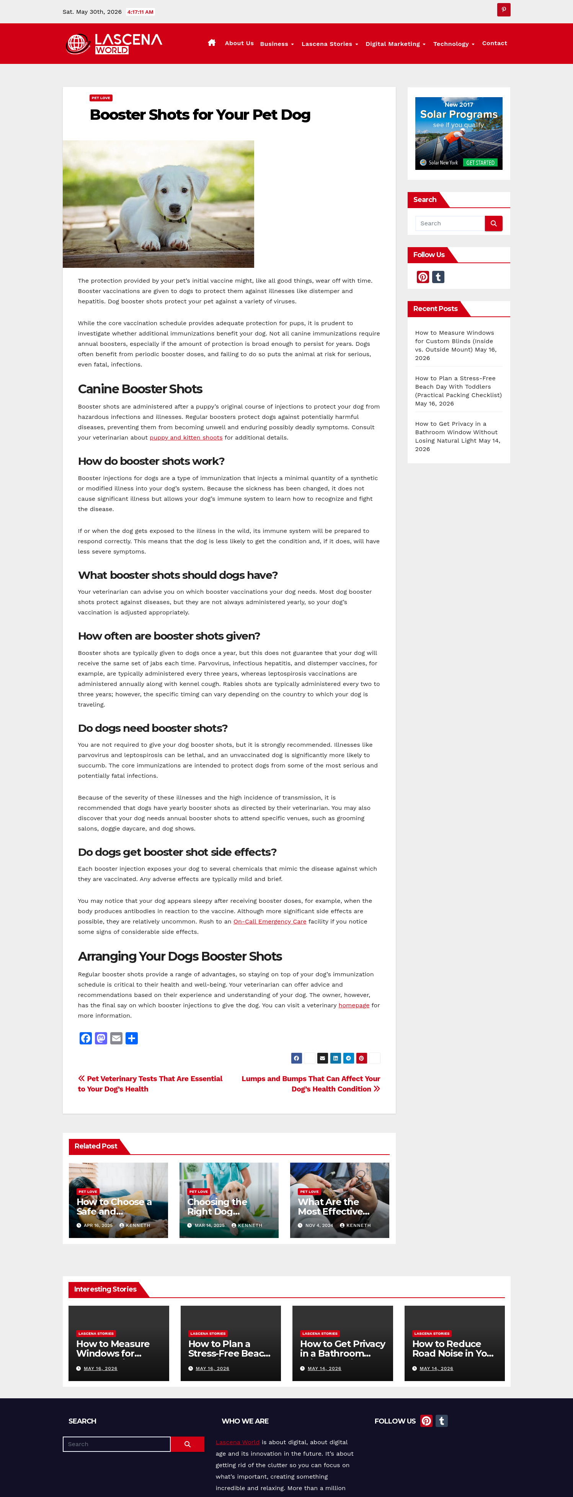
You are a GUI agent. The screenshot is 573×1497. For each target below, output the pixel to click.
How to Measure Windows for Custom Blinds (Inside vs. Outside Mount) (455, 341)
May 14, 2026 (324, 1368)
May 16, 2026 (100, 1368)
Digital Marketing (397, 43)
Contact (495, 43)
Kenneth (134, 1225)
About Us (245, 43)
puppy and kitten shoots (186, 437)
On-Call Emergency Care (270, 921)
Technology (453, 43)
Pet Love (101, 98)
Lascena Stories (333, 43)
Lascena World (238, 1442)
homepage (354, 1005)
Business (281, 43)
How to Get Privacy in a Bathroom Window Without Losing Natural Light (456, 432)
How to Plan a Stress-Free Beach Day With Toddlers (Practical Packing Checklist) (458, 387)
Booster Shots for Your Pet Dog (200, 115)
